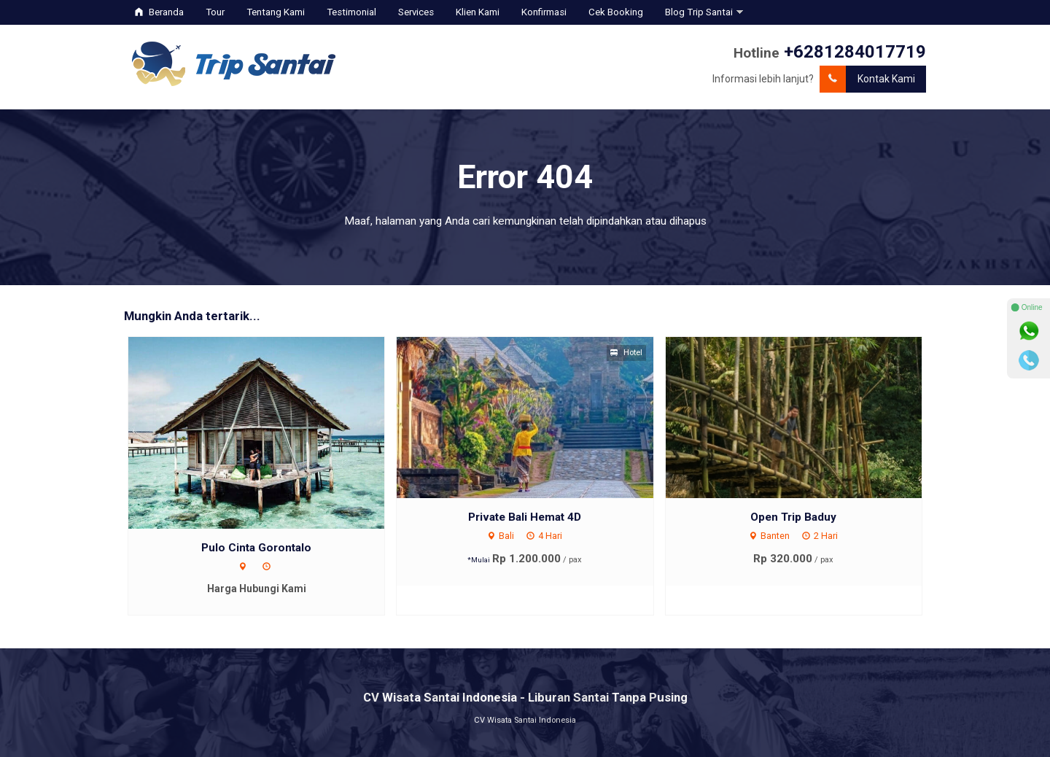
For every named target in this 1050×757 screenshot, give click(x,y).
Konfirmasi (544, 12)
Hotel (626, 352)
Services (416, 12)
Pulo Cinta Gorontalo (256, 547)
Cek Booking (615, 12)
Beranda (159, 12)
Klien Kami (477, 12)
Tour (215, 12)
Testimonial (351, 12)
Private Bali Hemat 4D (524, 517)
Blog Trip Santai (699, 12)
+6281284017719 (855, 52)
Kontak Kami (867, 79)
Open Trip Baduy (793, 517)
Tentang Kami (275, 12)
